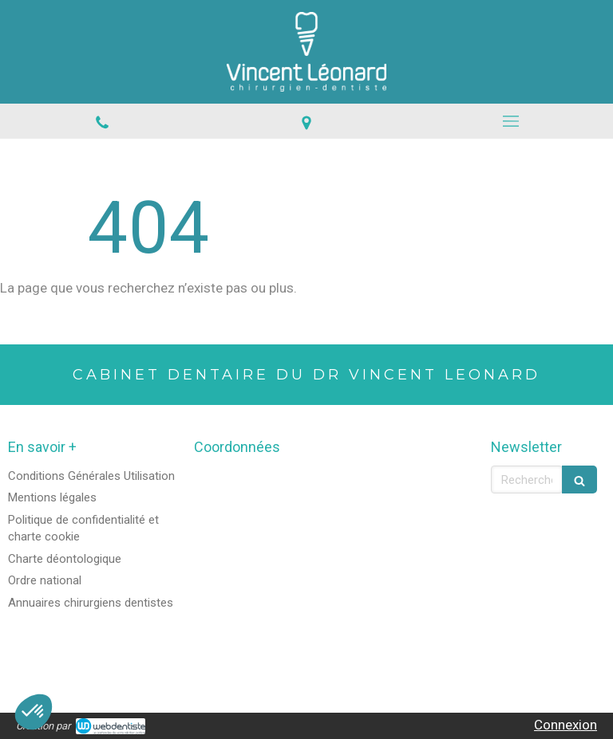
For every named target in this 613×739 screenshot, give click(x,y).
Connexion (565, 725)
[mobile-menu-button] (511, 121)
